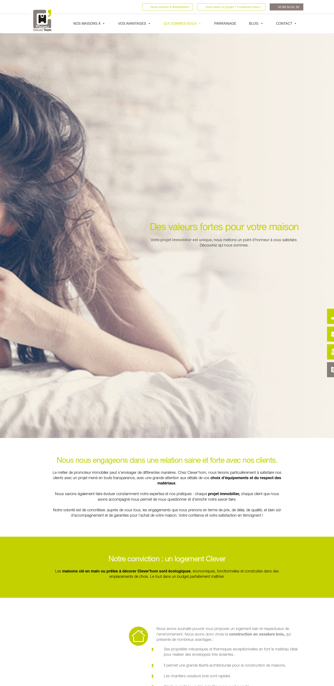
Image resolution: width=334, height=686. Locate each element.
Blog (256, 24)
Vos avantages (134, 24)
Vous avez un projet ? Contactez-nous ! (233, 7)
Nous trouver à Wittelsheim (170, 7)
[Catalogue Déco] (326, 370)
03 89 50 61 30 (288, 7)
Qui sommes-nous (183, 24)
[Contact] (326, 334)
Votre (155, 240)
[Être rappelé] (326, 316)
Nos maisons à (89, 24)
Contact (286, 24)
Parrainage (225, 23)
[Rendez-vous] (326, 352)
